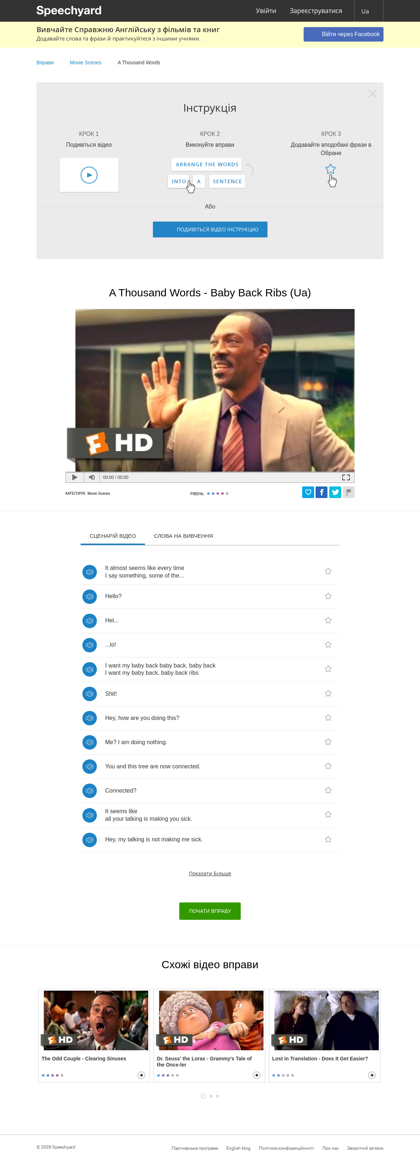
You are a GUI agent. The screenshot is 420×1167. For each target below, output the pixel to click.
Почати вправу (210, 911)
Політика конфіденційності (286, 1148)
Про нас (330, 1148)
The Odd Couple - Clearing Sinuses (84, 1058)
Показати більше (210, 873)
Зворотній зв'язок (365, 1148)
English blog (238, 1148)
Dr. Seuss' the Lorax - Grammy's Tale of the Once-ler (204, 1062)
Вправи (45, 62)
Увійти (266, 11)
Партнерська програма (195, 1148)
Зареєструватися (316, 11)
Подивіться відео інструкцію (217, 229)
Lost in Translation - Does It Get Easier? (320, 1058)
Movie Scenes (85, 62)
